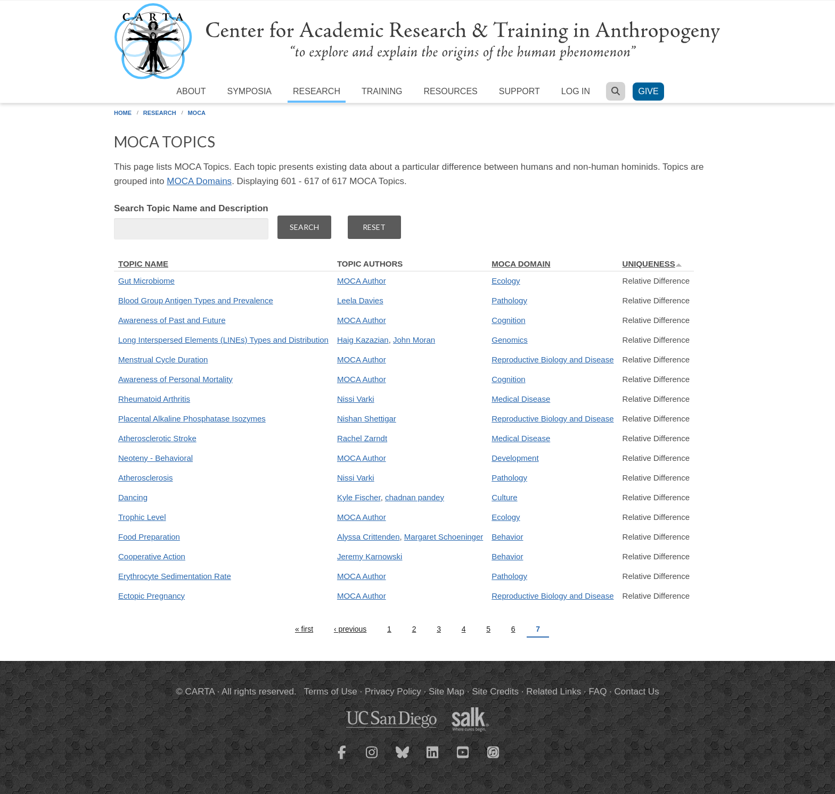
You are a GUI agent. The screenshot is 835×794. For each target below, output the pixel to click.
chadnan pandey (414, 497)
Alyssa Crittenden (368, 536)
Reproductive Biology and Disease (552, 359)
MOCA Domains (199, 181)
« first (304, 629)
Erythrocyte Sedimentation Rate (174, 576)
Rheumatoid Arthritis (154, 398)
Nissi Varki (355, 398)
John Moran (414, 339)
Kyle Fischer (359, 497)
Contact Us (637, 692)
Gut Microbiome (146, 280)
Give (648, 91)
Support (519, 91)
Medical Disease (521, 398)
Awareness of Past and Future (172, 320)
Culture (504, 497)
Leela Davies (360, 300)
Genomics (510, 339)
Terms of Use (330, 692)
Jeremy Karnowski (370, 556)
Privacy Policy (393, 692)
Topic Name (143, 263)
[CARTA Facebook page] (342, 759)
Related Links (553, 692)
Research (316, 91)
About (191, 91)
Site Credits (495, 692)
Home (123, 113)
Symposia (249, 91)
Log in (575, 91)
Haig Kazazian (363, 339)
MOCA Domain (521, 263)
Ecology (506, 280)
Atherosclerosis (145, 477)
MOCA (196, 113)
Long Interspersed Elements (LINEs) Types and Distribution (223, 339)
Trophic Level (142, 517)
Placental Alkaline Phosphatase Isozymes (192, 418)
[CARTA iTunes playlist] (493, 751)
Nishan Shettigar (366, 418)
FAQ (597, 692)
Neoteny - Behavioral (155, 457)
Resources (450, 91)
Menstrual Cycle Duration (163, 359)
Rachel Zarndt (362, 438)
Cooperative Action (151, 556)
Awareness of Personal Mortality (175, 379)
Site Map (446, 692)
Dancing (133, 497)
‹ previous (350, 629)
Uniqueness (652, 263)
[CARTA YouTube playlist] (463, 759)
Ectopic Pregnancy (151, 595)
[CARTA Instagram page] (372, 759)
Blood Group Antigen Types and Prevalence (195, 300)
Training (382, 91)
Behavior (507, 536)
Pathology (509, 300)
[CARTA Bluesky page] (402, 759)
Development (515, 457)
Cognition (508, 320)
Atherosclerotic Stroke (157, 438)
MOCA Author (361, 280)
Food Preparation (149, 536)
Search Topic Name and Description (191, 208)
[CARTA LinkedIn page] (433, 759)
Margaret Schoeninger (443, 536)
